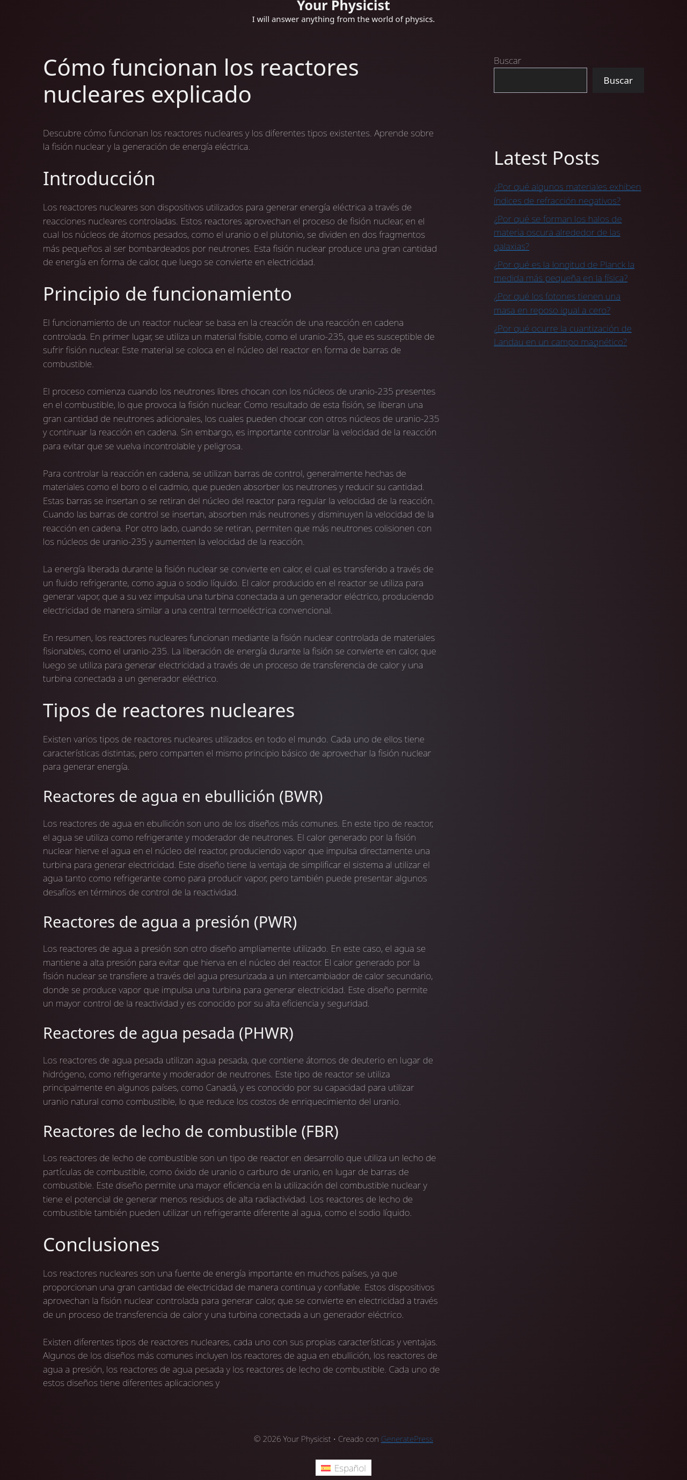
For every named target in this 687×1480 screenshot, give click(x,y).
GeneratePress (407, 1438)
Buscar (507, 60)
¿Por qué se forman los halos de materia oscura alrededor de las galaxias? (558, 232)
